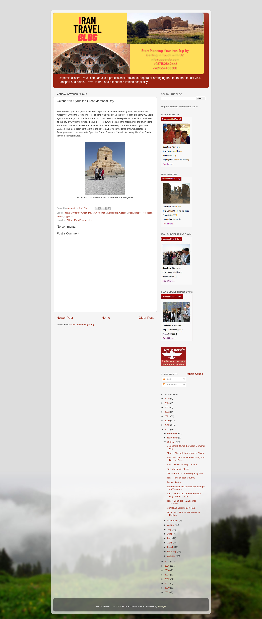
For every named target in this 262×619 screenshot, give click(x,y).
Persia (60, 216)
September (173, 520)
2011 (167, 583)
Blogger (162, 606)
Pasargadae (134, 213)
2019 (167, 425)
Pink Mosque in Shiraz (178, 469)
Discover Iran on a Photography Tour (185, 473)
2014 (167, 570)
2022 (167, 411)
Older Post (146, 317)
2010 (167, 588)
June (170, 534)
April (169, 542)
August (171, 525)
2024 (167, 403)
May (169, 538)
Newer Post (65, 317)
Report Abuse (194, 373)
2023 (167, 407)
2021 (167, 416)
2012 (167, 579)
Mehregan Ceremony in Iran (181, 508)
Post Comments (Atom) (82, 324)
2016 (167, 566)
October (123, 213)
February (172, 551)
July (169, 529)
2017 (167, 561)
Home (106, 317)
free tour (102, 213)
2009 (167, 592)
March (170, 547)
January (171, 556)
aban (67, 213)
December (172, 433)
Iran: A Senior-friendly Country (182, 464)
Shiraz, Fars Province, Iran (80, 220)
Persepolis (147, 213)
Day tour (92, 213)
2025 (167, 398)
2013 (167, 574)
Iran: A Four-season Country (181, 477)
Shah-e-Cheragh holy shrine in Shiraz (185, 453)
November (172, 437)
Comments (170, 384)
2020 (167, 420)
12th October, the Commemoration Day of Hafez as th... (184, 495)
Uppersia (69, 216)
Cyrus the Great (79, 213)
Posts (167, 379)
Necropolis (112, 213)
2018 (167, 429)
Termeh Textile (174, 482)
